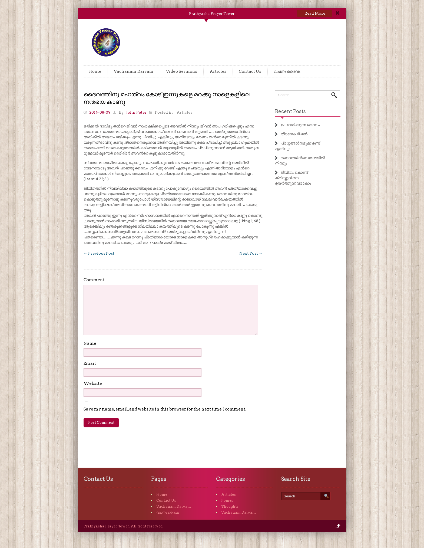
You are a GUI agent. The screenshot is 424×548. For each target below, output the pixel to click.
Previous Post (99, 253)
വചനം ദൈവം (287, 71)
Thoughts (230, 506)
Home (94, 71)
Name (90, 343)
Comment (94, 279)
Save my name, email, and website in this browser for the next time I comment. (165, 409)
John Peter (136, 112)
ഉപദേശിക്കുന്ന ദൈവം (300, 125)
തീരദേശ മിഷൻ (293, 134)
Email (90, 363)
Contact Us (250, 71)
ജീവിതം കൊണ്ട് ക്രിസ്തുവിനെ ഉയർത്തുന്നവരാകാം (293, 177)
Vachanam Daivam (134, 71)
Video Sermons (181, 71)
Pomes (227, 500)
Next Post (251, 253)
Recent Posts (290, 111)
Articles (218, 71)
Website (93, 383)
